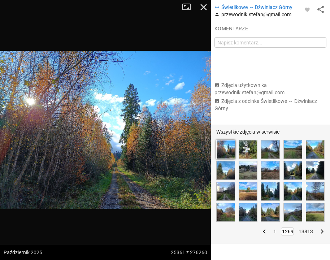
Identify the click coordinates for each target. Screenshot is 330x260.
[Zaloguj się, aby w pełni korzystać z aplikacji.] (307, 9)
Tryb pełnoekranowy (189, 7)
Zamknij (203, 7)
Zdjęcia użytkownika (249, 88)
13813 (306, 231)
